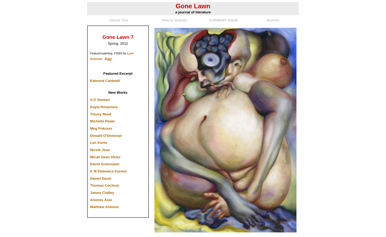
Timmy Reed (100, 114)
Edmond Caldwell (105, 81)
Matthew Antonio (104, 207)
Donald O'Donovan (106, 136)
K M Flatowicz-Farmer (108, 171)
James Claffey (102, 193)
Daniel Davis (100, 178)
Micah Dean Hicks (105, 157)
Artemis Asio (101, 200)
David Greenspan (105, 164)
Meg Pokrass (101, 128)
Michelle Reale (102, 121)
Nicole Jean (100, 150)
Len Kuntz (98, 143)
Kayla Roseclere (104, 107)
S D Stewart (100, 100)
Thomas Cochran (104, 185)
